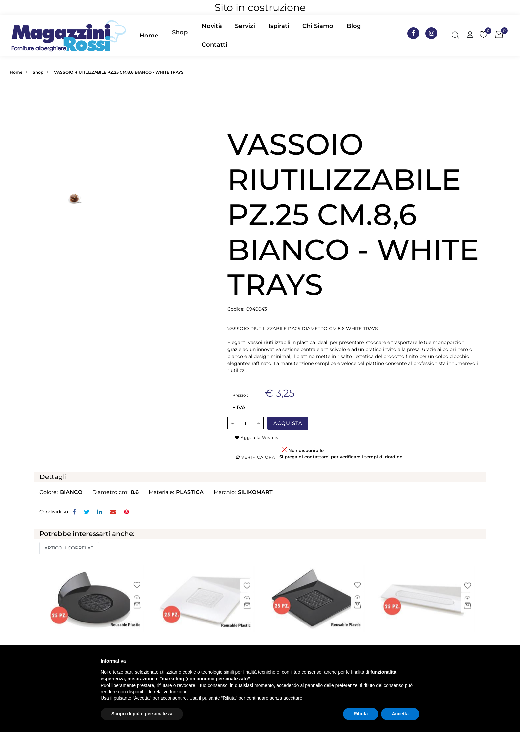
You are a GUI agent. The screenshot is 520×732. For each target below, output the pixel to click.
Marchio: (225, 492)
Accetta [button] (400, 713)
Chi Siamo (317, 26)
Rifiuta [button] (361, 713)
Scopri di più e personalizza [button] (141, 713)
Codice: (236, 309)
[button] (180, 35)
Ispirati (278, 26)
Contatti (214, 44)
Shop (180, 32)
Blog (354, 26)
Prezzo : (240, 395)
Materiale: (161, 492)
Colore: (48, 492)
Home (148, 35)
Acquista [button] (287, 423)
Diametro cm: (110, 492)
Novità (212, 26)
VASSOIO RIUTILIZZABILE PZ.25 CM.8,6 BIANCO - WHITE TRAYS (119, 72)
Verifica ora (255, 457)
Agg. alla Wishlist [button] (257, 437)
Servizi (245, 26)
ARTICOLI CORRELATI (69, 548)
